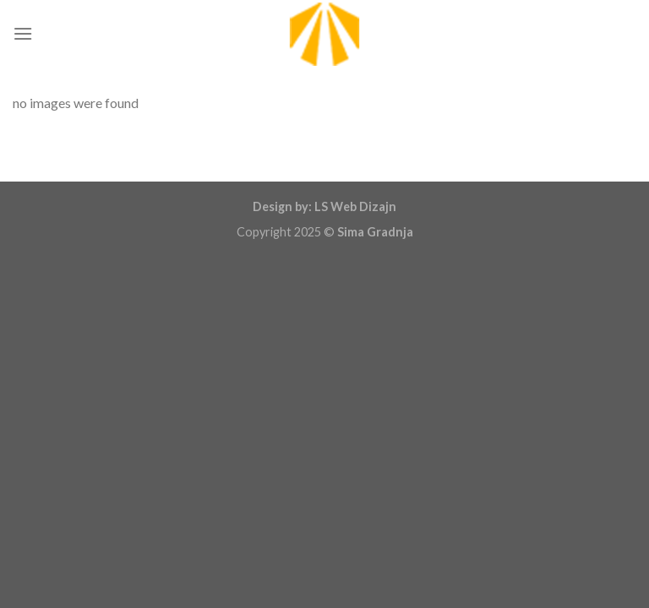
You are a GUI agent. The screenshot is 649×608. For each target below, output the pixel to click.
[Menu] (23, 33)
